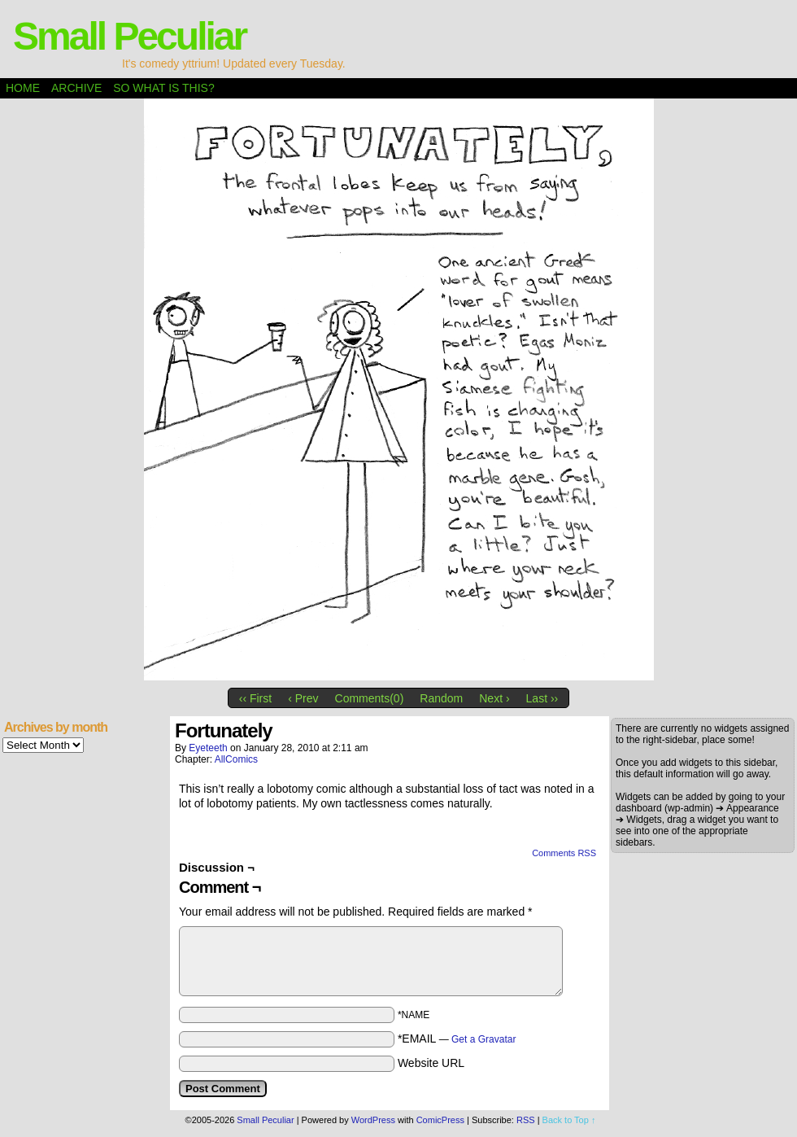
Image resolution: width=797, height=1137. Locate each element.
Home (23, 87)
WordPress (373, 1120)
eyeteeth (208, 748)
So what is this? (163, 87)
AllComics (236, 759)
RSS (525, 1120)
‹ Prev (303, 698)
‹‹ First (255, 698)
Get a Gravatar (483, 1039)
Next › (494, 698)
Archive (76, 87)
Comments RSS (564, 853)
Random (441, 698)
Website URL (431, 1062)
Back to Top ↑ (569, 1120)
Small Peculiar (129, 36)
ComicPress (440, 1120)
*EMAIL (457, 1038)
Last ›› (542, 698)
